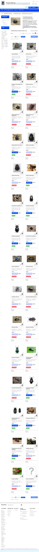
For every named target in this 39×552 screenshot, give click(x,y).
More (23, 28)
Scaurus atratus (29, 266)
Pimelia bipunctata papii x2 (17, 145)
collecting (6, 43)
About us (4, 22)
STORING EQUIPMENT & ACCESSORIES (3, 519)
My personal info (32, 515)
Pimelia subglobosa (30, 175)
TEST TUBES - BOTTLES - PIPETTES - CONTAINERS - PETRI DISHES (3, 528)
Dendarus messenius (16, 236)
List (37, 33)
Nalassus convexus (30, 327)
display (6, 46)
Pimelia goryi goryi (15, 175)
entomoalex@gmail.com (23, 519)
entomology (3, 35)
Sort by (12, 33)
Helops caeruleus (15, 266)
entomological (4, 32)
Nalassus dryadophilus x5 (31, 296)
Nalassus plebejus (15, 357)
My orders (31, 510)
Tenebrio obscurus (30, 448)
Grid (35, 33)
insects (5, 31)
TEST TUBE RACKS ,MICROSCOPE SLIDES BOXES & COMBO (3, 533)
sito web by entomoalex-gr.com (24, 548)
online (3, 34)
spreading (5, 40)
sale (2, 31)
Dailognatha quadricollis (17, 205)
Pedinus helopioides (30, 205)
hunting (3, 46)
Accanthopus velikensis (31, 236)
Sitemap (9, 515)
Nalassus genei (15, 327)
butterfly (3, 37)
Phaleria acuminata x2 (30, 418)
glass (2, 43)
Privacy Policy (32, 548)
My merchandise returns (33, 511)
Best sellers (9, 511)
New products (9, 510)
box (2, 40)
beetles (6, 34)
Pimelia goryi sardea (30, 145)
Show (23, 33)
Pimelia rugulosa (29, 84)
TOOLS (2, 536)
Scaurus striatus (15, 296)
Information (4, 16)
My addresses (32, 514)
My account (32, 508)
